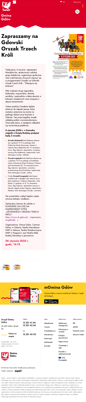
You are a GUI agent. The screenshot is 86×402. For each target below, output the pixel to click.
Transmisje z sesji (63, 346)
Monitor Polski (78, 334)
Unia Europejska (63, 358)
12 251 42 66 (29, 325)
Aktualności (48, 334)
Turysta (47, 327)
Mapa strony (77, 2)
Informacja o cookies (63, 330)
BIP (64, 2)
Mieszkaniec (48, 323)
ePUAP (75, 327)
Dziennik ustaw (78, 331)
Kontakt (47, 346)
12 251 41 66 (29, 322)
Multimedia (48, 342)
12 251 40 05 (29, 334)
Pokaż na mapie (12, 335)
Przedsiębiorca (49, 331)
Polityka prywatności (63, 336)
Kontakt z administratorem (65, 352)
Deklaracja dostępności (63, 324)
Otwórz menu (14, 2)
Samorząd (48, 338)
